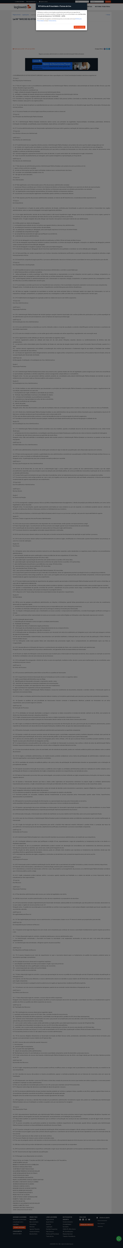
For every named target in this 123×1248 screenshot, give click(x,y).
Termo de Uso (52, 20)
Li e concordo (79, 27)
